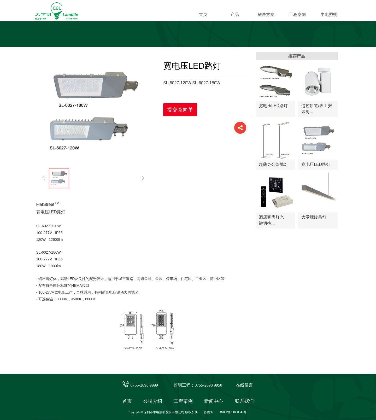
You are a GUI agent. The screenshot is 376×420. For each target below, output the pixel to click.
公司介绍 (152, 401)
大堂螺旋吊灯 (313, 217)
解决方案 (266, 14)
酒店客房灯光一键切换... (273, 220)
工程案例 (297, 14)
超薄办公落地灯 (273, 164)
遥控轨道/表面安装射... (316, 108)
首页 (203, 14)
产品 (235, 14)
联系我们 (244, 401)
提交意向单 (180, 110)
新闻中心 (213, 401)
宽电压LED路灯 (273, 105)
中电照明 (329, 14)
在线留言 (244, 385)
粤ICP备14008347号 (233, 412)
